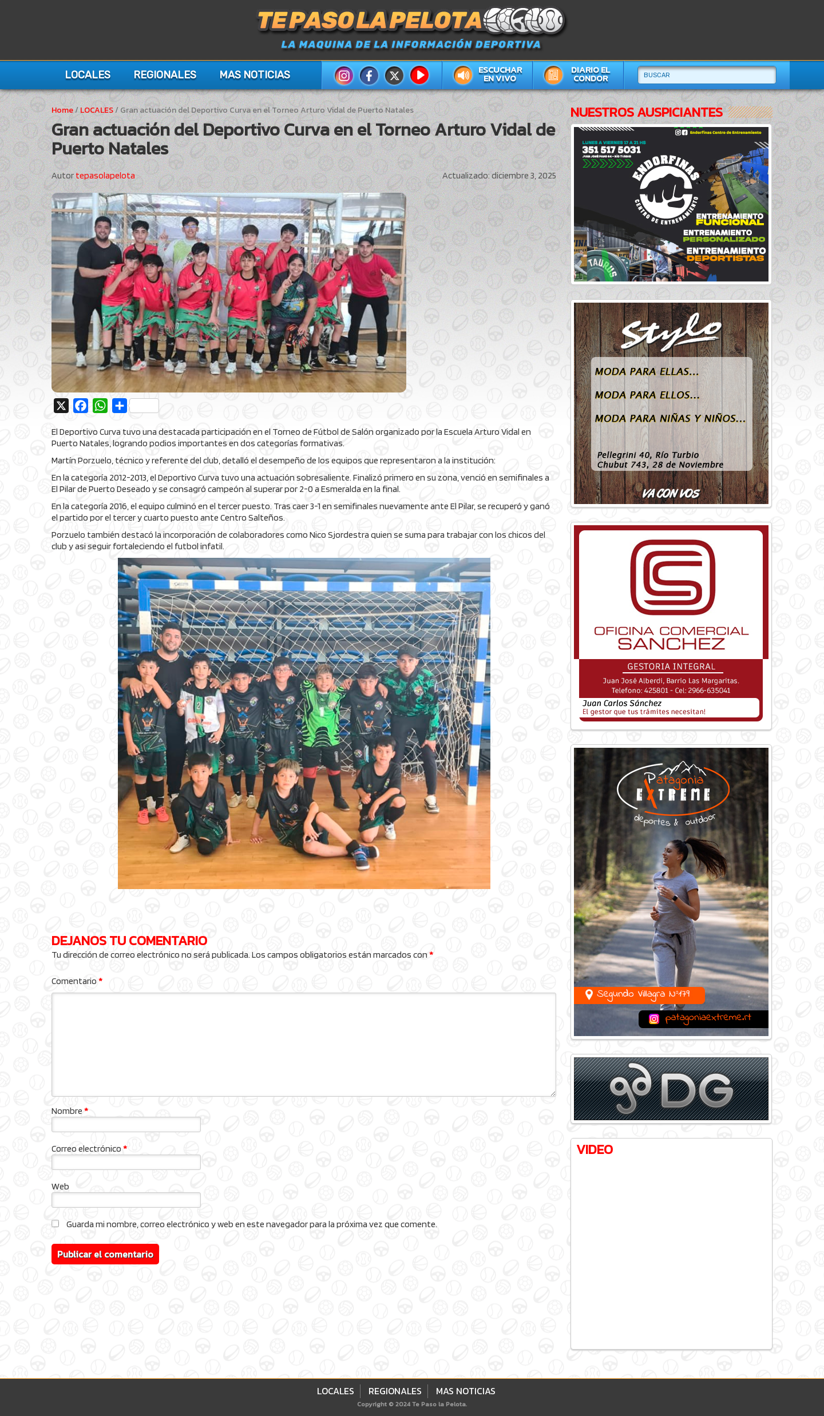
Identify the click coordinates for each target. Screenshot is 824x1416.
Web (60, 1186)
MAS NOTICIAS (254, 75)
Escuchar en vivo (500, 74)
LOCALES (87, 75)
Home (62, 110)
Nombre (70, 1110)
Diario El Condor (590, 74)
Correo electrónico (89, 1148)
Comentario (77, 980)
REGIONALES (164, 75)
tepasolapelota (105, 175)
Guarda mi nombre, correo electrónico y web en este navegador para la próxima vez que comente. (251, 1224)
